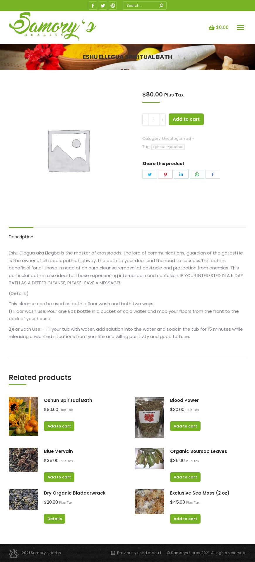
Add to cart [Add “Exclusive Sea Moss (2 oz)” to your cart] (185, 519)
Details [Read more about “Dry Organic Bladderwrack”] (54, 519)
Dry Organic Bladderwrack (75, 493)
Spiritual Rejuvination (168, 147)
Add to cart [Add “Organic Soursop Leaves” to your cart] (185, 477)
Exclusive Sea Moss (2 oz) (200, 493)
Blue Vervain (58, 451)
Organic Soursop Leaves (198, 451)
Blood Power (184, 400)
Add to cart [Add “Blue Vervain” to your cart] (59, 477)
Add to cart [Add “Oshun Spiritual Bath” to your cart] (59, 426)
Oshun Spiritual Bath (68, 400)
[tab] (21, 234)
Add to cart (186, 119)
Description (21, 237)
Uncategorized (176, 138)
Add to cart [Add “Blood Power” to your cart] (185, 426)
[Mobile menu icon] (240, 27)
